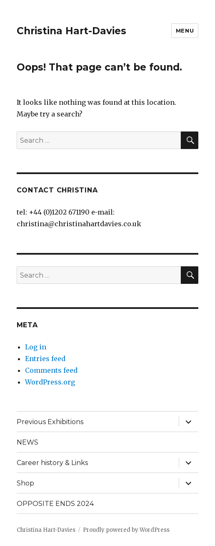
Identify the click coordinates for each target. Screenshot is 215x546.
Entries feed (45, 358)
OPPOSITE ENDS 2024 (55, 504)
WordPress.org (50, 382)
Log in (35, 347)
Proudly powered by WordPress (126, 529)
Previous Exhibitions (50, 422)
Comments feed (51, 370)
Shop (25, 483)
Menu (185, 30)
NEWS (27, 442)
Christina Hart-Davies (71, 31)
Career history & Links (52, 463)
